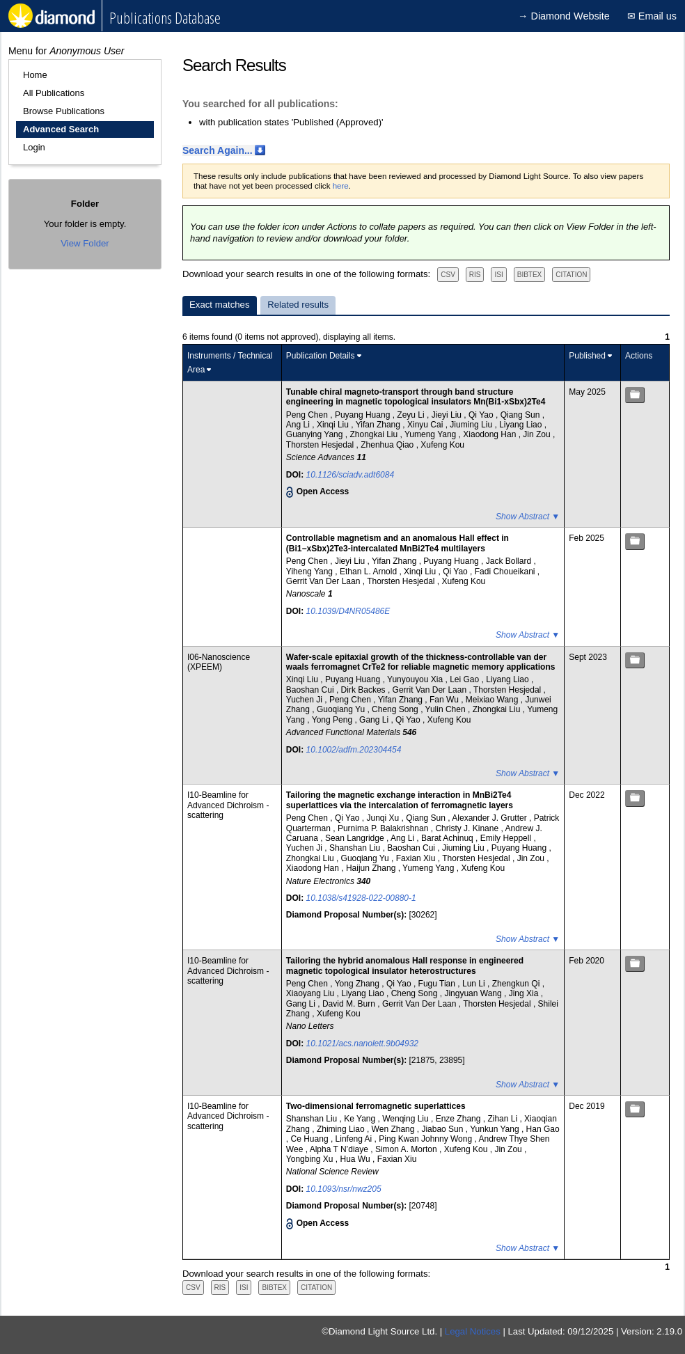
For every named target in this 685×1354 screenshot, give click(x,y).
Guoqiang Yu (342, 709)
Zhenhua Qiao (388, 445)
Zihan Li (503, 1119)
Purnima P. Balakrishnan (384, 828)
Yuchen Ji (305, 699)
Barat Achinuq (448, 838)
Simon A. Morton (407, 1149)
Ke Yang (360, 1119)
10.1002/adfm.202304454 (354, 750)
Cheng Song (396, 709)
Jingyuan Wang (474, 993)
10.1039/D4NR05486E (348, 611)
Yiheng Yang (311, 571)
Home (35, 75)
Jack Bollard (510, 561)
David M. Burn (349, 1004)
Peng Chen (308, 415)
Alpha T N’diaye (340, 1149)
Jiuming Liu (472, 425)
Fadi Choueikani (506, 571)
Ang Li (299, 425)
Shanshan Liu (356, 848)
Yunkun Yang (495, 1129)
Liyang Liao (521, 425)
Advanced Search (61, 129)
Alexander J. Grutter (490, 818)
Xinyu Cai (426, 425)
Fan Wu (445, 699)
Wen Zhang (394, 1129)
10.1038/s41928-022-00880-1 (361, 898)
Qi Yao (482, 415)
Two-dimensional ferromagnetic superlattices (376, 1106)
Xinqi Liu (334, 425)
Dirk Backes (364, 690)
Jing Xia (525, 993)
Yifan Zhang (379, 425)
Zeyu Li (412, 415)
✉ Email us (652, 16)
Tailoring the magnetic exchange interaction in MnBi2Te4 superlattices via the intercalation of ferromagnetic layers (399, 800)
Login (34, 147)
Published (587, 356)
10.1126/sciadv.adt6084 (350, 475)
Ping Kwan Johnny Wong (426, 1139)
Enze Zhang (459, 1119)
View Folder (85, 243)
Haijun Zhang (372, 868)
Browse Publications (63, 111)
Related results (298, 304)
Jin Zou (538, 434)
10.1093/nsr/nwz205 (343, 1189)
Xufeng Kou (442, 445)
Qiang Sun (521, 415)
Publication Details (320, 356)
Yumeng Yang (431, 434)
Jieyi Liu (448, 415)
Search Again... (217, 150)
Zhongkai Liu (374, 434)
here (341, 186)
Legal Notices (473, 1331)
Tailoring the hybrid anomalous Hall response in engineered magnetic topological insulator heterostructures (404, 965)
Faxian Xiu (417, 858)
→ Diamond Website (564, 16)
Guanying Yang (315, 434)
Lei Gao (465, 679)
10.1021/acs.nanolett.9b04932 (362, 1043)
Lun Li (474, 984)
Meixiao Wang (493, 699)
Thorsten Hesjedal (321, 445)
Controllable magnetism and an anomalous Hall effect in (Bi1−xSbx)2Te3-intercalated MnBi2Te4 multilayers (397, 543)
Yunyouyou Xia (416, 679)
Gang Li (375, 720)
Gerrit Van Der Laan (324, 581)
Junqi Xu (384, 818)
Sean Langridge (355, 838)
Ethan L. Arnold (369, 571)
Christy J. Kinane (468, 828)
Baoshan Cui (311, 690)
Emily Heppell (507, 838)
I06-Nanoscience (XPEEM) (218, 662)
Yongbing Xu (311, 1159)
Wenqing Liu (406, 1119)
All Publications (53, 93)
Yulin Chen (446, 709)
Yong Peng (333, 720)
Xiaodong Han (490, 434)
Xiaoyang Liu (311, 993)
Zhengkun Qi (517, 984)
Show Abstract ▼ (528, 516)
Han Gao (543, 1129)
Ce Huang (311, 1139)
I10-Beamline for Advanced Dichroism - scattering (228, 805)
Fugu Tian (438, 984)
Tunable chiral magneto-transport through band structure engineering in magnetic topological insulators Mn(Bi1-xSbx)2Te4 (416, 397)
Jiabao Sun (443, 1129)
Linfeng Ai (355, 1139)
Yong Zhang (358, 984)
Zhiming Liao (342, 1129)
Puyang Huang (364, 415)
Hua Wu (356, 1159)
